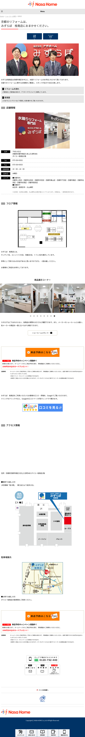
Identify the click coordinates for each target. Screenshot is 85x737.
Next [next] (82, 298)
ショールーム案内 (10, 16)
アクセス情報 (50, 36)
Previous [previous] (2, 298)
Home (2, 16)
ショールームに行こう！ (41, 333)
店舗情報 (34, 36)
